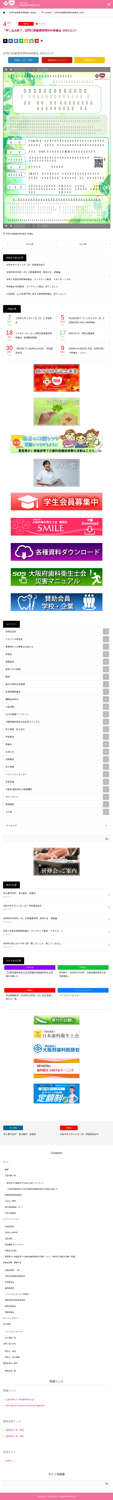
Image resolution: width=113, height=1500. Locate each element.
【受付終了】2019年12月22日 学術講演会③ (34, 350)
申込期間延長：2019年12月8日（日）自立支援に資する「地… (29, 997)
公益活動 (57, 707)
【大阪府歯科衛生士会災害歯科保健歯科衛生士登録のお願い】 (29, 974)
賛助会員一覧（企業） (16, 1436)
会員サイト (11, 1461)
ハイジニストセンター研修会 (17, 1294)
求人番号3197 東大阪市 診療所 (19, 893)
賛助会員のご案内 (10, 1363)
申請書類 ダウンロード (14, 1245)
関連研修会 (9, 1312)
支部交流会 (57, 631)
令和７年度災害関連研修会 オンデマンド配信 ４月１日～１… (34, 931)
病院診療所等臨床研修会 (15, 1300)
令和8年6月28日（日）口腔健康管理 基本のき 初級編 (33, 272)
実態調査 (57, 804)
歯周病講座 (9, 1288)
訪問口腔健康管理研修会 (16, 234)
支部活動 (8, 1239)
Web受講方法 (90, 60)
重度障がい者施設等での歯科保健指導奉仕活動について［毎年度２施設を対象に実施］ (40, 1256)
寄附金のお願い (11, 1251)
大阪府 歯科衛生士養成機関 (57, 789)
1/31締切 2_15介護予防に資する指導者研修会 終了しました (36, 294)
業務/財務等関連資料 (13, 1195)
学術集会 (57, 737)
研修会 (26, 24)
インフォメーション (11, 1219)
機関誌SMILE (57, 699)
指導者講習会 (10, 1306)
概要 (7, 1169)
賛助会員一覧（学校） (16, 1430)
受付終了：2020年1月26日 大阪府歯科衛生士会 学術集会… (83, 974)
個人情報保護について (14, 1207)
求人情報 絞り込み (57, 729)
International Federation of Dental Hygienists (25, 1405)
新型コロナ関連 (57, 669)
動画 (57, 677)
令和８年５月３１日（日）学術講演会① (25, 265)
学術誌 (57, 654)
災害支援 (57, 782)
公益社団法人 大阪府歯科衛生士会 (62, 1496)
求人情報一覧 (10, 1338)
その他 (57, 812)
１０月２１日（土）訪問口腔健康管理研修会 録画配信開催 (33, 335)
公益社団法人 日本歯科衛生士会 (20, 1399)
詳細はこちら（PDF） (23, 60)
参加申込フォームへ (57, 60)
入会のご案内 (10, 1201)
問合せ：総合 (10, 1351)
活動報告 (57, 759)
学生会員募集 (10, 1213)
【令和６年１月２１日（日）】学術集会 (33, 320)
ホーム (6, 1162)
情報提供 (57, 662)
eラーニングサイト (11, 1318)
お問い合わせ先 (9, 1344)
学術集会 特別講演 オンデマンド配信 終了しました (32, 286)
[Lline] (21, 41)
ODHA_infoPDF (11, 1232)
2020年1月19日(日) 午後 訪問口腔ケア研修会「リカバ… (87, 350)
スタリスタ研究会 (57, 639)
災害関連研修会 (57, 692)
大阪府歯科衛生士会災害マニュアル (57, 722)
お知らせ (57, 752)
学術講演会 (9, 1226)
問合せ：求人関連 (12, 1357)
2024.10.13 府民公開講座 (81, 333)
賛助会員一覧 (10, 1371)
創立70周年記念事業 (57, 684)
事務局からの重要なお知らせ (57, 647)
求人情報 (57, 767)
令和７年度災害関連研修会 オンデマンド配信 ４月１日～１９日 (38, 279)
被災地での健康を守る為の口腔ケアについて (25, 1183)
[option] (28, 1133)
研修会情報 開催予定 (12, 1262)
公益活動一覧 (10, 1175)
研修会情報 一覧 (12, 1270)
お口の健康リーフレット (57, 714)
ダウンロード (57, 797)
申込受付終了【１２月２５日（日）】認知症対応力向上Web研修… (87, 320)
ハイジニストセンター (57, 774)
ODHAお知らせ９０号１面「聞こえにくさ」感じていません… (33, 943)
